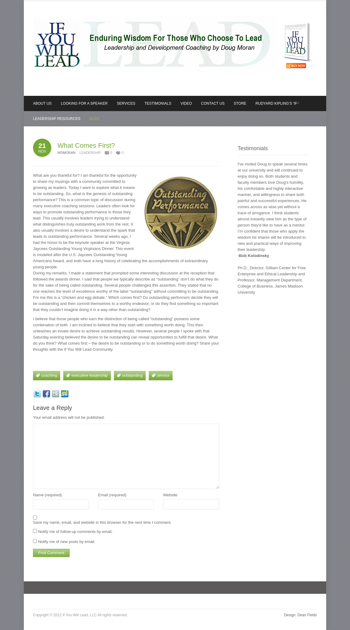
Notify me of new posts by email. (66, 541)
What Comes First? (86, 145)
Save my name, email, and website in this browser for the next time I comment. (102, 522)
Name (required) (47, 495)
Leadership (90, 152)
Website (170, 495)
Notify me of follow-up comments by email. (75, 531)
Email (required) (112, 495)
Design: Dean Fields (300, 615)
